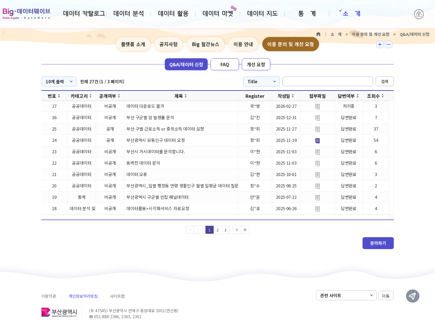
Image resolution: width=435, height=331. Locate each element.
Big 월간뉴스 (205, 43)
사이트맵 (117, 296)
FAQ (224, 64)
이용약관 (48, 296)
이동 (386, 296)
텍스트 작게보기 (388, 44)
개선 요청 (256, 64)
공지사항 (168, 43)
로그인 (419, 14)
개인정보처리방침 (83, 296)
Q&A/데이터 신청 (186, 64)
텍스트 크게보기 (380, 44)
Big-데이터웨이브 (26, 14)
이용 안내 (243, 43)
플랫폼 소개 (133, 43)
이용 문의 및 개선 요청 (290, 43)
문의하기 (378, 243)
